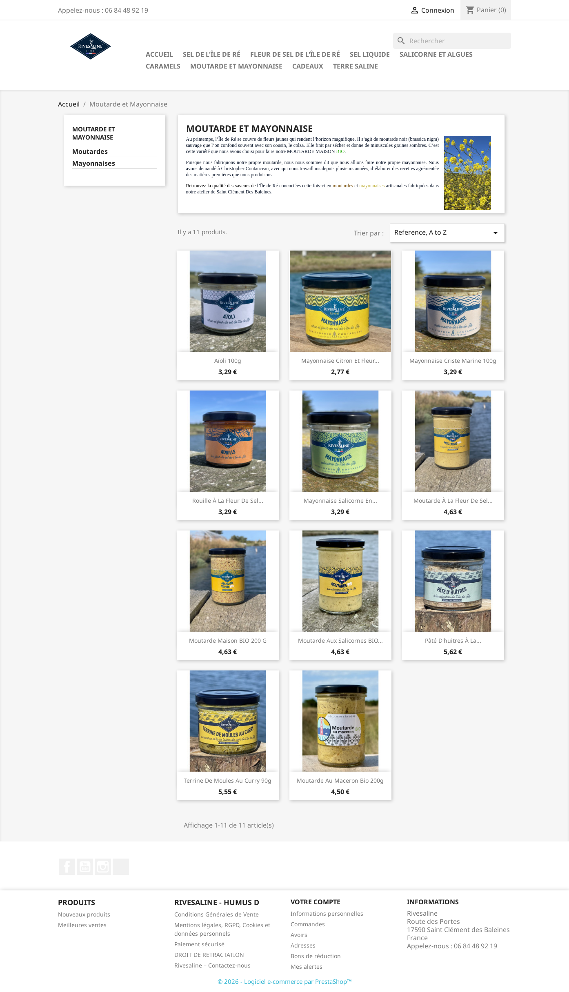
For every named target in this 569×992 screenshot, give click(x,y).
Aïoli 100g (227, 360)
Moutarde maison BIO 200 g (228, 640)
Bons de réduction (316, 956)
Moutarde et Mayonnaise (236, 66)
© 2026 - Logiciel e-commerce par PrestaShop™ (285, 981)
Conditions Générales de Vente (216, 914)
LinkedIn (121, 867)
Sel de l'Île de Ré (211, 54)
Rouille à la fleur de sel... (227, 500)
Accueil (159, 54)
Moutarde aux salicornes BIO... (340, 640)
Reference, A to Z (447, 233)
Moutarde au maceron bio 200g (340, 780)
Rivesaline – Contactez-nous (212, 965)
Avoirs (299, 935)
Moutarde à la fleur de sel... (453, 500)
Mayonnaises (93, 163)
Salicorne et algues (436, 54)
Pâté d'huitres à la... (453, 640)
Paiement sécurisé (199, 944)
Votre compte (315, 901)
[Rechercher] (452, 41)
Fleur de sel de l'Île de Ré (295, 54)
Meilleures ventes (82, 925)
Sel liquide (370, 54)
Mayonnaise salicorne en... (340, 500)
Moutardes (90, 151)
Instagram (103, 867)
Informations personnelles (327, 913)
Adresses (303, 945)
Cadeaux (307, 66)
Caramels (163, 66)
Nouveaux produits (84, 914)
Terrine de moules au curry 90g (227, 780)
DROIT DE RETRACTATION (209, 955)
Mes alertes (306, 966)
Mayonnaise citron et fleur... (340, 360)
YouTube (85, 867)
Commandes (308, 924)
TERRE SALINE (355, 66)
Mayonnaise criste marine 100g (452, 360)
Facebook (67, 867)
